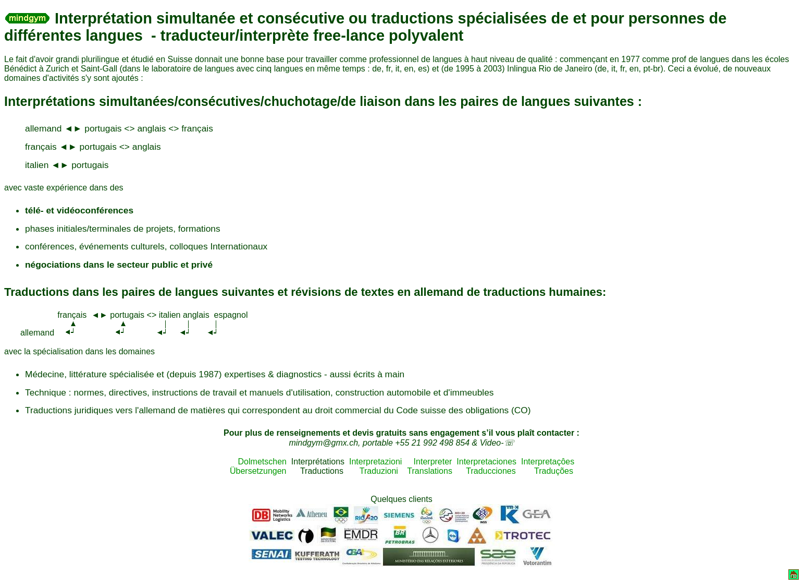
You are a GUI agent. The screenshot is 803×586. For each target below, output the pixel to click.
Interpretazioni (375, 461)
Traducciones (490, 471)
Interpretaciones (486, 461)
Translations (429, 471)
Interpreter (433, 461)
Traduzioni (379, 471)
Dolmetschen (258, 461)
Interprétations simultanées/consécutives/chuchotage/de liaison (202, 101)
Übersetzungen (258, 471)
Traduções (553, 471)
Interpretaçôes (547, 461)
